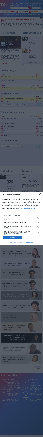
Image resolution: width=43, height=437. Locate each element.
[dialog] (21, 218)
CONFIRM (12, 237)
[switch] (37, 218)
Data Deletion (13, 242)
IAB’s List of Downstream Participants (27, 208)
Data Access (21, 242)
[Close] (40, 194)
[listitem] (21, 215)
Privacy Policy (29, 242)
